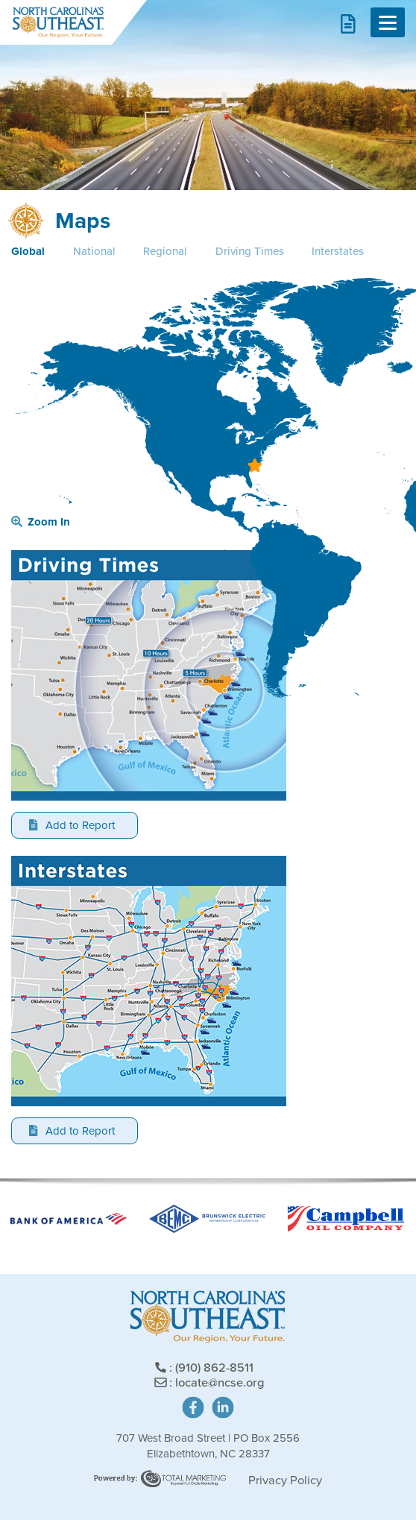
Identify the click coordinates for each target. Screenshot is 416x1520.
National (94, 251)
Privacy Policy (285, 1480)
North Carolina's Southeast (57, 22)
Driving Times (249, 251)
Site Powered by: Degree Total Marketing (160, 1478)
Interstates (338, 251)
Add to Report (72, 825)
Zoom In (40, 522)
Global (28, 251)
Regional (165, 251)
